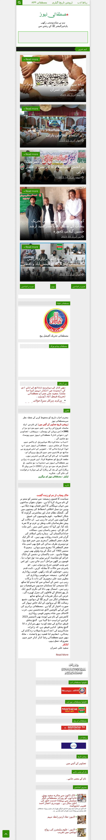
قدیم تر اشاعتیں (91, 368)
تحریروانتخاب (40, 800)
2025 (92, 704)
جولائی (88, 674)
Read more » (18, 59)
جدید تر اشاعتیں (14, 368)
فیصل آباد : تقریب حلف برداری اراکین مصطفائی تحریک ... (77, 626)
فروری (88, 610)
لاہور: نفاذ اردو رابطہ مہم (74, 536)
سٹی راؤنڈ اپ (40, 805)
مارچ (89, 615)
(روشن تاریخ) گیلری (75, 2)
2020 (92, 587)
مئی (90, 665)
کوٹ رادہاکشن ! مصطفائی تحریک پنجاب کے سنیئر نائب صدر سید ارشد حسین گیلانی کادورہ (54, 295)
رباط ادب (95, 2)
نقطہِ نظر (42, 818)
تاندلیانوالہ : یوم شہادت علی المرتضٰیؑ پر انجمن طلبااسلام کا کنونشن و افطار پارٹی (60, 216)
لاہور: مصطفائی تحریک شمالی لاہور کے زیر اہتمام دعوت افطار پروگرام (76, 564)
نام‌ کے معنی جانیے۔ (89, 493)
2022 (92, 597)
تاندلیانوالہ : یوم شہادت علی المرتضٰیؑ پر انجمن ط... (78, 642)
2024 (92, 700)
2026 (92, 709)
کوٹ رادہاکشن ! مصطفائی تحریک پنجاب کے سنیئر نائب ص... (75, 634)
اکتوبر (89, 689)
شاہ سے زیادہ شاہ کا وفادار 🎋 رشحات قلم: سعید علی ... (76, 657)
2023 (92, 601)
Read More (43, 774)
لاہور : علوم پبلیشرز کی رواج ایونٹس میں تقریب (73, 550)
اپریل (89, 620)
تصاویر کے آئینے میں (89, 478)
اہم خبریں (42, 795)
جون (89, 669)
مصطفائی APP (52, 2)
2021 (92, 592)
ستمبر (89, 684)
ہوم (53, 368)
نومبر (89, 694)
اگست (88, 679)
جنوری (88, 606)
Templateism (57, 837)
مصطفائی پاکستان (44, 811)
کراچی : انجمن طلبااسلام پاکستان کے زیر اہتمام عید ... (75, 649)
